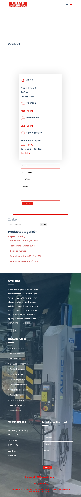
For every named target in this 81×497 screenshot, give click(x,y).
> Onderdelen (14, 410)
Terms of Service (39, 491)
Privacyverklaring (40, 483)
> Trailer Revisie (15, 395)
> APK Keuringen (15, 405)
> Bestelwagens (15, 374)
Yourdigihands (49, 477)
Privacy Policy (64, 490)
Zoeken (43, 224)
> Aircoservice (14, 358)
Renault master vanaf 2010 (24, 261)
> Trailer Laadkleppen (18, 390)
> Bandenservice (16, 353)
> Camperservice (16, 348)
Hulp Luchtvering (16, 236)
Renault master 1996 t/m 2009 (26, 256)
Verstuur (27, 203)
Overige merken (18, 250)
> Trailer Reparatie (16, 379)
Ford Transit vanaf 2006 (22, 245)
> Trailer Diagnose (16, 369)
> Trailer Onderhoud (17, 384)
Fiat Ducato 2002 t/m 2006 (24, 240)
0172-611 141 (27, 111)
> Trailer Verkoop (16, 400)
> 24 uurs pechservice (18, 364)
